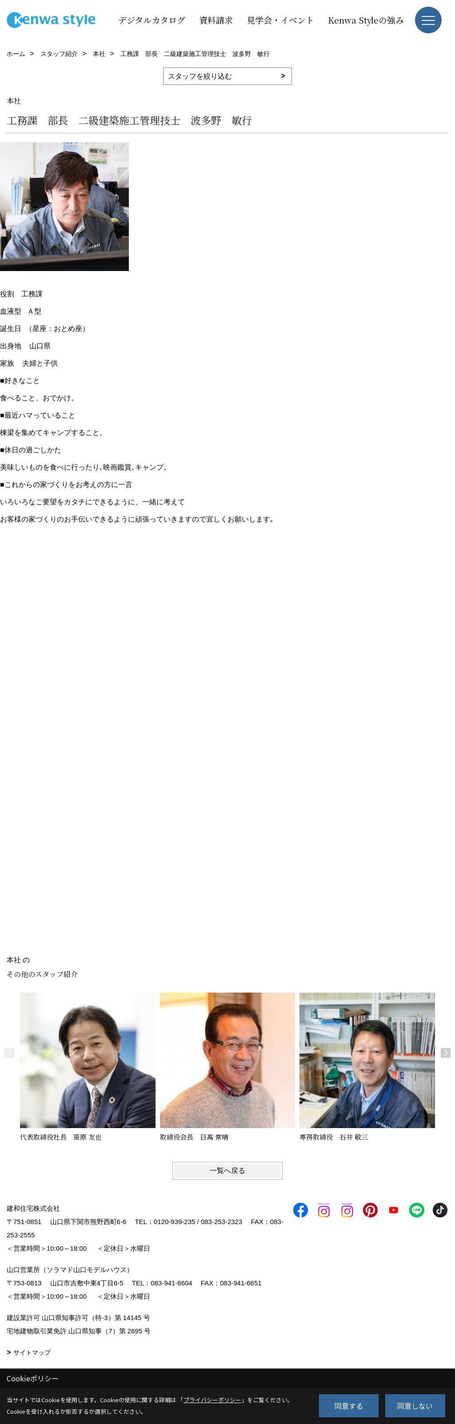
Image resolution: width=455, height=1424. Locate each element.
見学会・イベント (280, 20)
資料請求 (216, 20)
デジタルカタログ (151, 20)
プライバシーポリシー (212, 1400)
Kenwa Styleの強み (366, 20)
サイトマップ (32, 1352)
